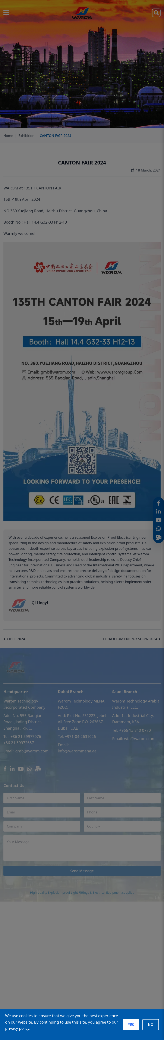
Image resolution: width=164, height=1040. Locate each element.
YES (131, 1024)
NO (150, 1024)
